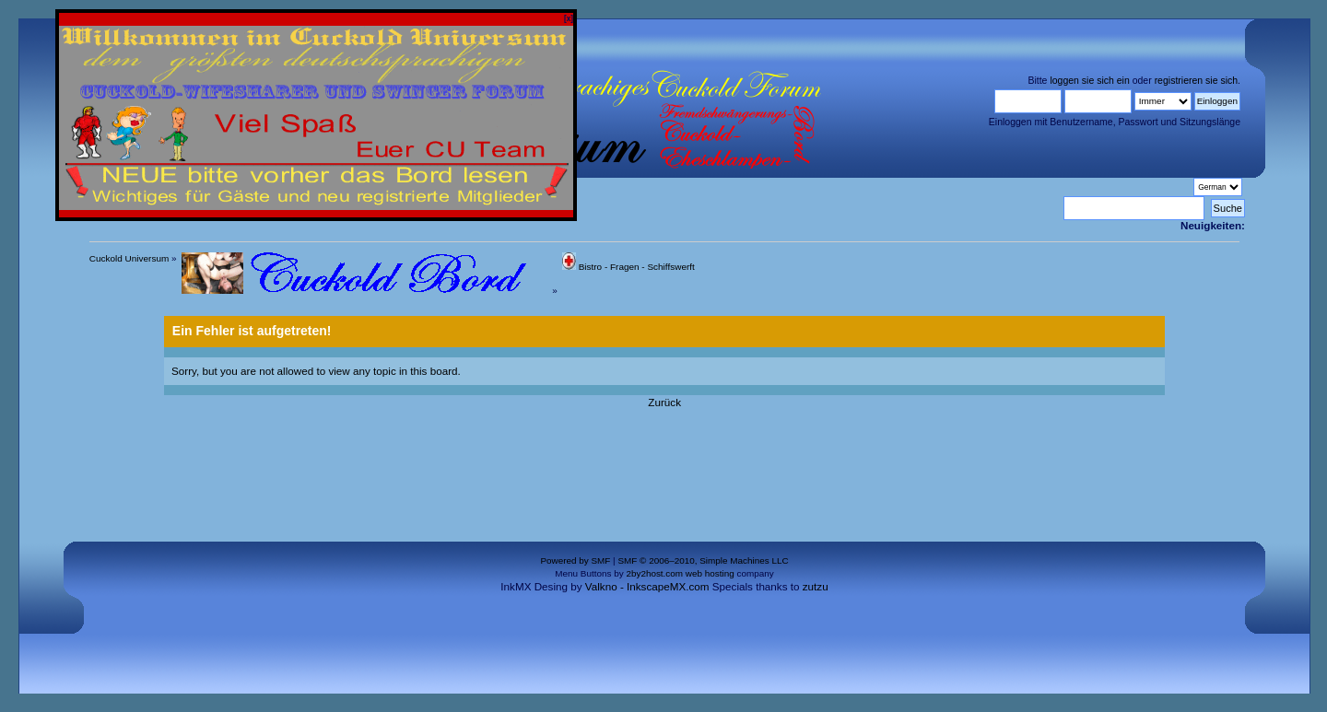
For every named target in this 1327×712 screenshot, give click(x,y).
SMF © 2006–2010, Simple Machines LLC (702, 560)
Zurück (664, 402)
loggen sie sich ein (1089, 80)
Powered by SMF (575, 560)
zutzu (815, 586)
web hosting (710, 573)
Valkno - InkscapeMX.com (647, 586)
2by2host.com (654, 573)
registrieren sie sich (1196, 80)
